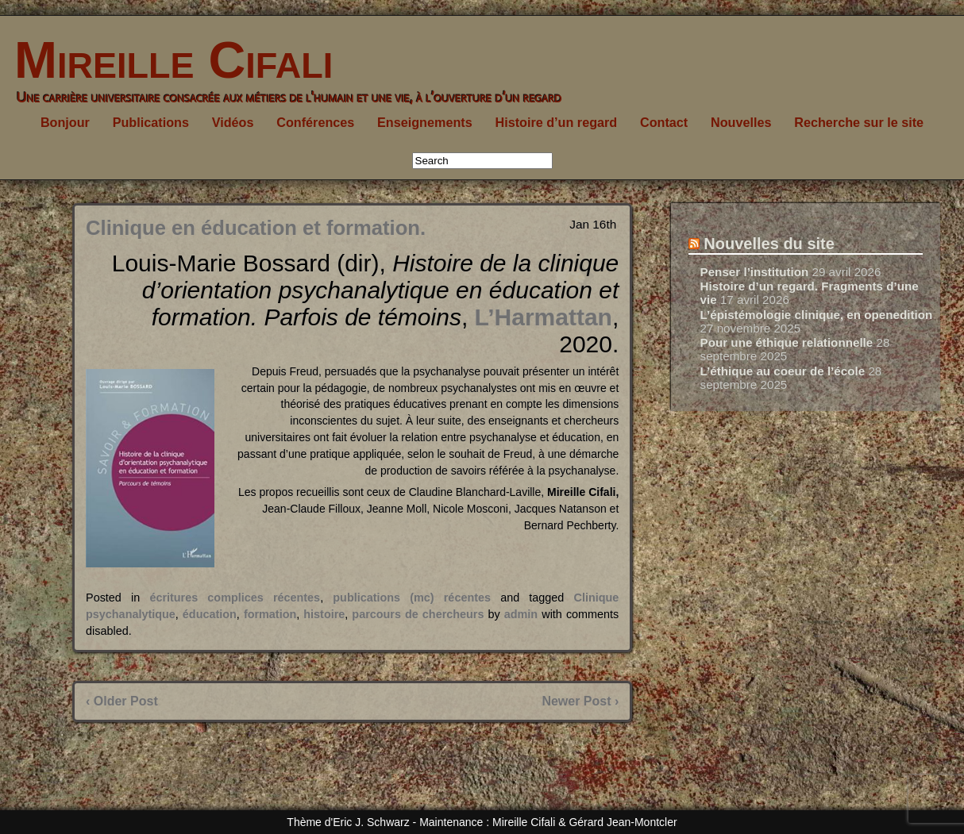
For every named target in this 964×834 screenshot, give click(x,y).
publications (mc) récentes (412, 597)
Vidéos (233, 122)
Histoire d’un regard (556, 122)
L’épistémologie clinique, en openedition (816, 314)
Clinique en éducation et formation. (256, 228)
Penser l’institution (754, 272)
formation (270, 614)
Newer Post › (580, 701)
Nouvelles (741, 122)
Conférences (315, 122)
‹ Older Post (122, 701)
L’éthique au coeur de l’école (783, 371)
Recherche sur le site (859, 122)
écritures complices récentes (234, 597)
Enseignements (424, 122)
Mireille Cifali (166, 60)
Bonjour (65, 122)
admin (521, 614)
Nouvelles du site (769, 243)
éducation (210, 614)
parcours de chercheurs (418, 614)
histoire (324, 614)
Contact (664, 122)
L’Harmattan (543, 317)
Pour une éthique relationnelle (786, 342)
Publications (151, 122)
